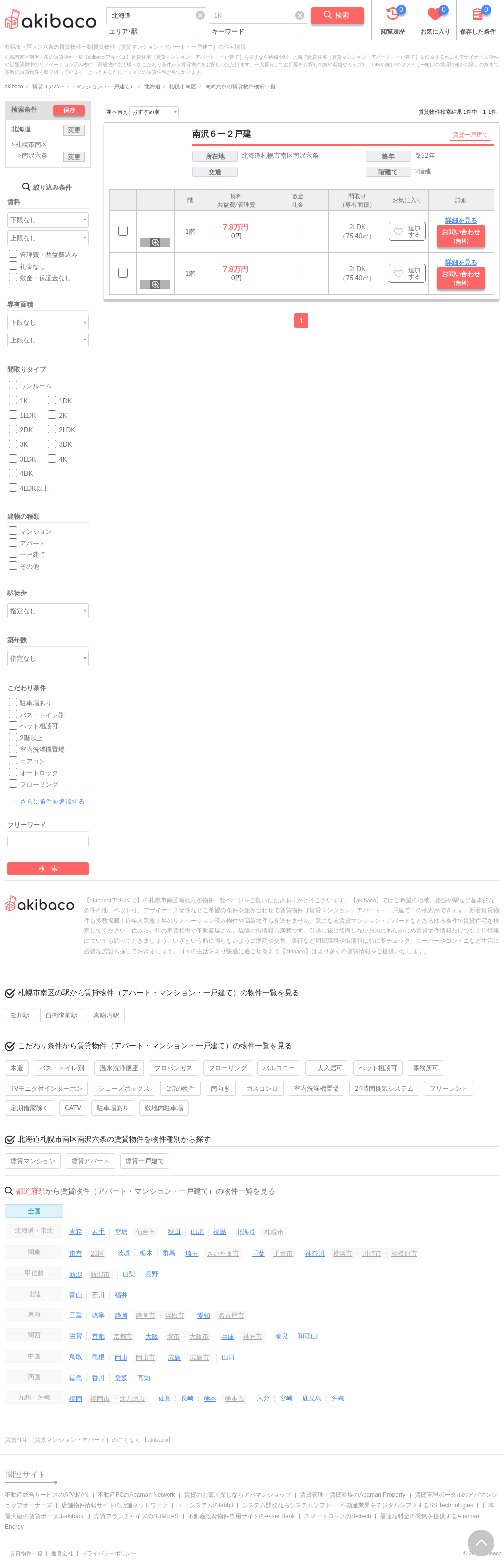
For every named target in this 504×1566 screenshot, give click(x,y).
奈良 (281, 1336)
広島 (174, 1357)
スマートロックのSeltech (337, 1516)
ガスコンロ (262, 1088)
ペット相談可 (39, 726)
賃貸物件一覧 (26, 1553)
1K (24, 401)
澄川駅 (20, 1015)
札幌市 (274, 1232)
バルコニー (279, 1068)
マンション (36, 531)
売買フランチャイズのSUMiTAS (136, 1516)
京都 (98, 1336)
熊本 (210, 1398)
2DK (26, 430)
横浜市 (342, 1253)
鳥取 (75, 1357)
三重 (75, 1315)
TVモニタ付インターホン (46, 1088)
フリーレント (448, 1088)
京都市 (122, 1336)
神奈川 (315, 1253)
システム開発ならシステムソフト (286, 1505)
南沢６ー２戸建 (221, 133)
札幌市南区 (182, 86)
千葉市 (283, 1253)
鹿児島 (312, 1398)
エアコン (32, 761)
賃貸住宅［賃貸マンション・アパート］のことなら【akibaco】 (89, 1440)
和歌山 (307, 1336)
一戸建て (32, 554)
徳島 (75, 1378)
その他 (29, 566)
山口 (228, 1357)
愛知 (203, 1315)
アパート (32, 543)
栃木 (146, 1253)
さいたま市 (223, 1253)
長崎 (187, 1398)
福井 (121, 1295)
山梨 (129, 1274)
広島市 (199, 1357)
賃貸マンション (32, 1161)
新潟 (75, 1274)
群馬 (169, 1253)
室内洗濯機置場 (42, 749)
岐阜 (98, 1315)
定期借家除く (29, 1108)
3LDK (28, 459)
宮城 (121, 1232)
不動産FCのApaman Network (136, 1494)
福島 (219, 1231)
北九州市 (132, 1398)
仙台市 (145, 1232)
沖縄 (338, 1398)
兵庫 (227, 1336)
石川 (98, 1295)
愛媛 (121, 1378)
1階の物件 (180, 1088)
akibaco (14, 86)
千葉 (258, 1253)
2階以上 (31, 738)
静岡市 (145, 1315)
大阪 (151, 1336)
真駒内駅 (106, 1015)
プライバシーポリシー (109, 1553)
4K (63, 459)
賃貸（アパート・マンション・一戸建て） (83, 86)
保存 (69, 110)
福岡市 (100, 1398)
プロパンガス (173, 1068)
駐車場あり (36, 703)
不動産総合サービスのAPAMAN (47, 1494)
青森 (75, 1231)
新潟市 (100, 1274)
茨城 (123, 1253)
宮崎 (286, 1398)
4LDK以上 (34, 488)
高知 (143, 1378)
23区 (97, 1253)
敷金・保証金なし (45, 278)
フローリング (39, 784)
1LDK (28, 415)
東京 (75, 1253)
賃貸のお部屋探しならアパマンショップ (237, 1494)
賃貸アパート (90, 1161)
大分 (263, 1398)
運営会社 (62, 1553)
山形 (197, 1231)
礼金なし (32, 266)
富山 (75, 1295)
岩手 (98, 1231)
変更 (74, 130)
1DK (65, 401)
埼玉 (191, 1253)
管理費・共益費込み (49, 254)
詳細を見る (461, 220)
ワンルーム (36, 386)
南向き (220, 1088)
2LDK (67, 430)
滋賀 (75, 1336)
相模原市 (404, 1253)
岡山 (121, 1357)
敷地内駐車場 (164, 1108)
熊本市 (234, 1398)
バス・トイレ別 (42, 715)
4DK (26, 473)
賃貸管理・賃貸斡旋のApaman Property (352, 1494)
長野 (151, 1274)
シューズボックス (124, 1088)
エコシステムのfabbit (205, 1505)
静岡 (121, 1315)
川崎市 (371, 1253)
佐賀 (164, 1398)
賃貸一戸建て (145, 1161)
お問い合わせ (461, 236)
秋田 (174, 1231)
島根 (98, 1357)
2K (63, 415)
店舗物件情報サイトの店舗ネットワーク (114, 1505)
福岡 (75, 1398)
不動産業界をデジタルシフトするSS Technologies (406, 1505)
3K (24, 444)
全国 (34, 1211)
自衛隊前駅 (61, 1015)
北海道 (152, 86)
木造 (16, 1068)
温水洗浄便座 (119, 1068)
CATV (73, 1108)
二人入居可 (327, 1068)
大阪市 (199, 1336)
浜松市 (174, 1315)
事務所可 (426, 1068)
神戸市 (252, 1336)
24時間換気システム (384, 1088)
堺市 (173, 1336)
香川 (98, 1378)
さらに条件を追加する (48, 801)
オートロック (39, 773)
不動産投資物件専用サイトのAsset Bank (241, 1516)
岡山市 (145, 1357)
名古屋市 (231, 1315)
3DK (65, 444)
